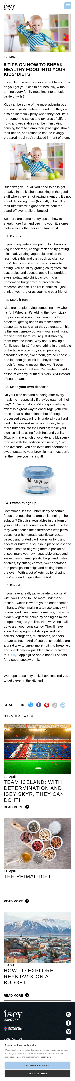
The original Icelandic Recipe (13, 1029)
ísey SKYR (10, 6)
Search (59, 5)
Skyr (14, 655)
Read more (13, 807)
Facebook (68, 1023)
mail (55, 705)
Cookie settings (37, 1073)
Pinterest (68, 1031)
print (63, 705)
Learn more (46, 1057)
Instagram (68, 1014)
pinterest (47, 705)
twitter (31, 705)
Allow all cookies (37, 1065)
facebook (39, 705)
